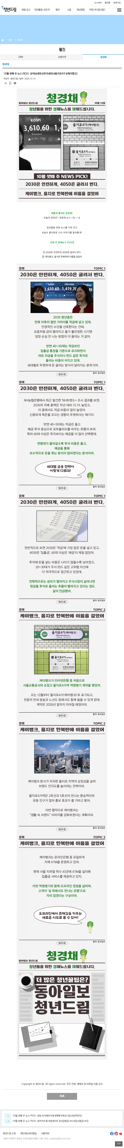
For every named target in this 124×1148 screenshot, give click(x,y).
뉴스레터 (98, 3)
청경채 (20, 40)
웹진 (58, 9)
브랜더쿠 (62, 57)
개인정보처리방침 (28, 1133)
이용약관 (45, 1133)
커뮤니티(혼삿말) (97, 9)
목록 (62, 1096)
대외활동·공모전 (42, 9)
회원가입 (117, 3)
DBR (20, 57)
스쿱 (69, 9)
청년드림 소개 (9, 1133)
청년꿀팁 (81, 9)
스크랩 (10, 83)
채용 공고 (26, 9)
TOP (119, 1144)
